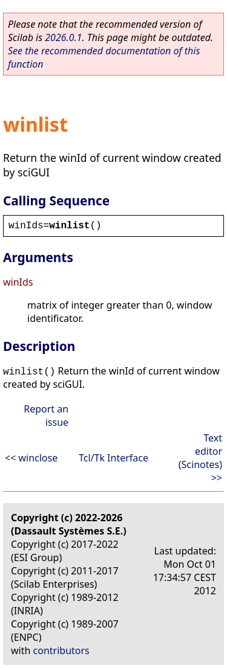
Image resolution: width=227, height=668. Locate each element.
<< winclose (31, 457)
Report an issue (46, 415)
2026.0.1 (63, 37)
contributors (61, 650)
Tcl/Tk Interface (113, 457)
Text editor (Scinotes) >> (200, 457)
